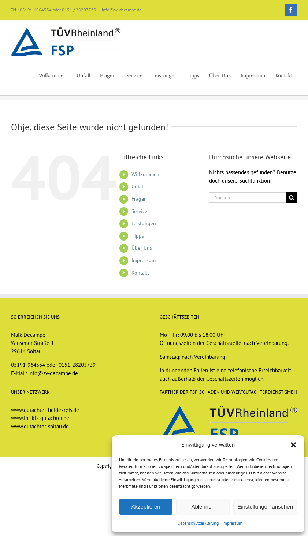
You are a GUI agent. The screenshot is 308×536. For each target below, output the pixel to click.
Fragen (139, 199)
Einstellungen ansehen (265, 506)
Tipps (137, 235)
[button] (293, 444)
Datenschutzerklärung (198, 523)
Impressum (232, 523)
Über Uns (141, 248)
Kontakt (140, 272)
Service (139, 211)
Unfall (138, 186)
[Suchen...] (247, 197)
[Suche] (291, 197)
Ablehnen (202, 506)
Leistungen (143, 223)
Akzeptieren (145, 506)
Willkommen (145, 174)
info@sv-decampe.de (121, 9)
